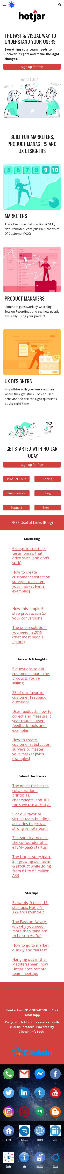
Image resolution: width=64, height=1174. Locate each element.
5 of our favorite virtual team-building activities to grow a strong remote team (31, 821)
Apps (55, 1139)
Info (24, 1166)
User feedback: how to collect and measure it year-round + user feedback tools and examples (32, 721)
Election (40, 1166)
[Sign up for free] (32, 66)
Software (24, 1140)
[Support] (16, 507)
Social (8, 1166)
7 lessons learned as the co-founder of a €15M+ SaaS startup (30, 842)
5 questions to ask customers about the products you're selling (31, 675)
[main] (32, 46)
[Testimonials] (16, 493)
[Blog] (47, 493)
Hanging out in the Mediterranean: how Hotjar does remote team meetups (30, 966)
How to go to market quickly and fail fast (31, 947)
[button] (4, 4)
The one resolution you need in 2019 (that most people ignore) (29, 634)
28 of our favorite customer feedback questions (29, 697)
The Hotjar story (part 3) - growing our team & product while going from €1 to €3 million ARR (32, 866)
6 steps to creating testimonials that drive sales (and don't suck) (31, 555)
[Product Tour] (16, 479)
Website (40, 1139)
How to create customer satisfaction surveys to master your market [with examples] (31, 581)
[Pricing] (47, 479)
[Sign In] (47, 507)
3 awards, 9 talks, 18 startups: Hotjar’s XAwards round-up (30, 907)
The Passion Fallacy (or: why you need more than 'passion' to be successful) (30, 928)
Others (55, 1166)
